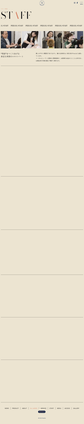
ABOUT (24, 409)
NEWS (6, 409)
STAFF (52, 409)
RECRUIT (42, 412)
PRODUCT (15, 409)
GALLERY (77, 409)
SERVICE (43, 409)
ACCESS (67, 409)
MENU (59, 409)
